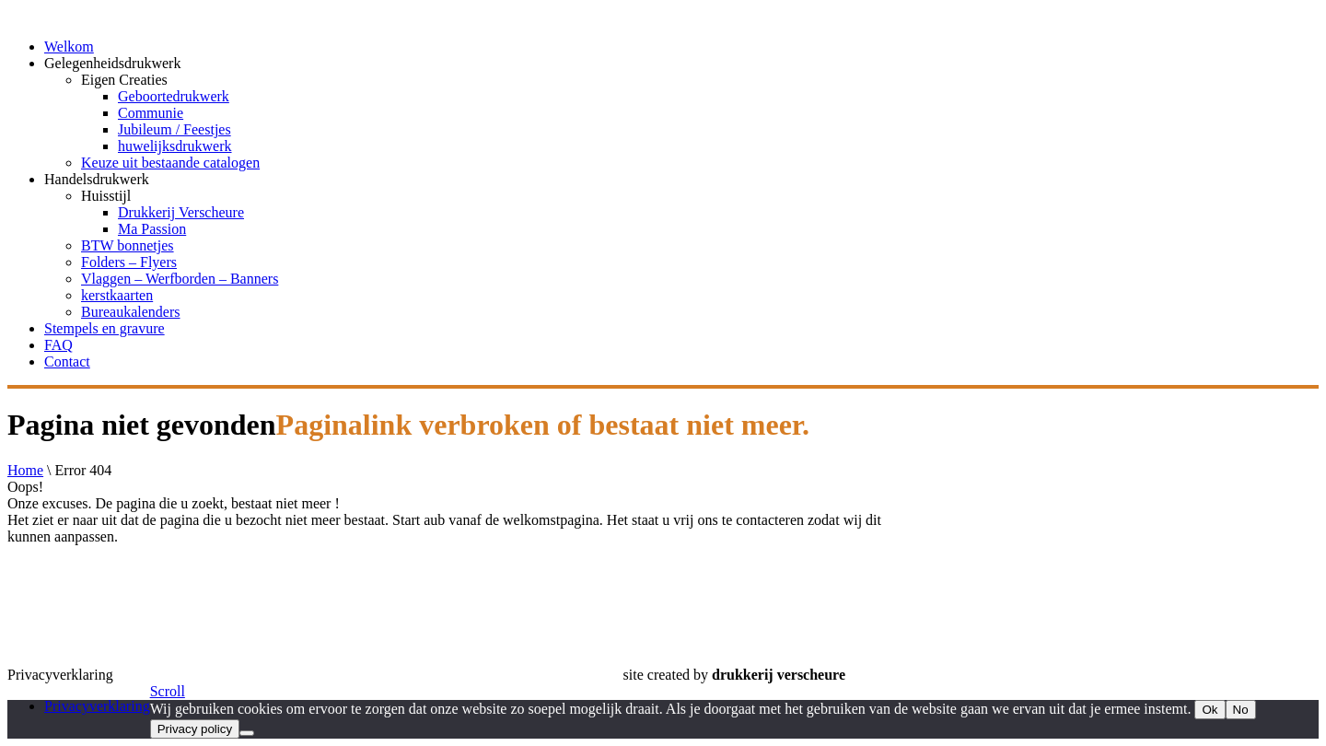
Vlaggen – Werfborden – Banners (179, 278)
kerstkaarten (117, 295)
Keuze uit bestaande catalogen (170, 162)
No (1241, 710)
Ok (1209, 710)
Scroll (167, 691)
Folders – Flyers (129, 262)
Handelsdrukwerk (96, 179)
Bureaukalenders (130, 312)
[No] (246, 733)
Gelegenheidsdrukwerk (112, 63)
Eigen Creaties (124, 79)
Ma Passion (152, 229)
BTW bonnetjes (127, 245)
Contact (67, 361)
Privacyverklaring (97, 706)
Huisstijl (106, 196)
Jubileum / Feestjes (174, 129)
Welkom (69, 46)
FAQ (58, 345)
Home (25, 470)
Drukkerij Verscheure (181, 212)
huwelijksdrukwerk (175, 146)
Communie (150, 113)
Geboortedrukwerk (173, 96)
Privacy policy (194, 729)
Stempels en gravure (104, 328)
